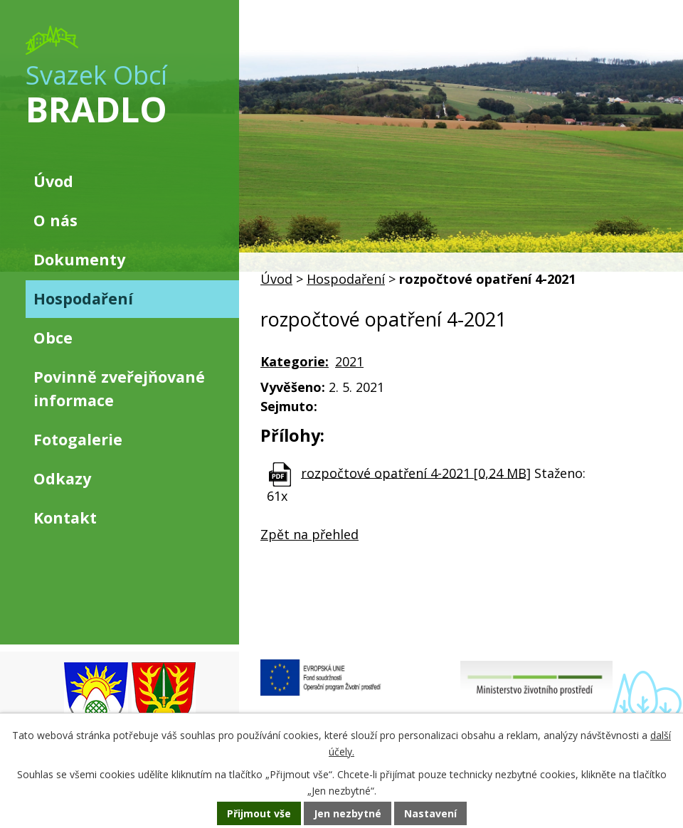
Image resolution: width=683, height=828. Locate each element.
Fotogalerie (77, 439)
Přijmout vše (259, 813)
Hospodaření (346, 278)
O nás (55, 220)
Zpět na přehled (309, 534)
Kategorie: (294, 361)
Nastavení (430, 813)
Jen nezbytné (347, 813)
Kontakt (65, 517)
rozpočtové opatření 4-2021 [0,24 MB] (416, 472)
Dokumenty (79, 259)
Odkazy (62, 478)
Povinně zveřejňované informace (119, 388)
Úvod (276, 278)
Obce (53, 337)
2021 (349, 361)
